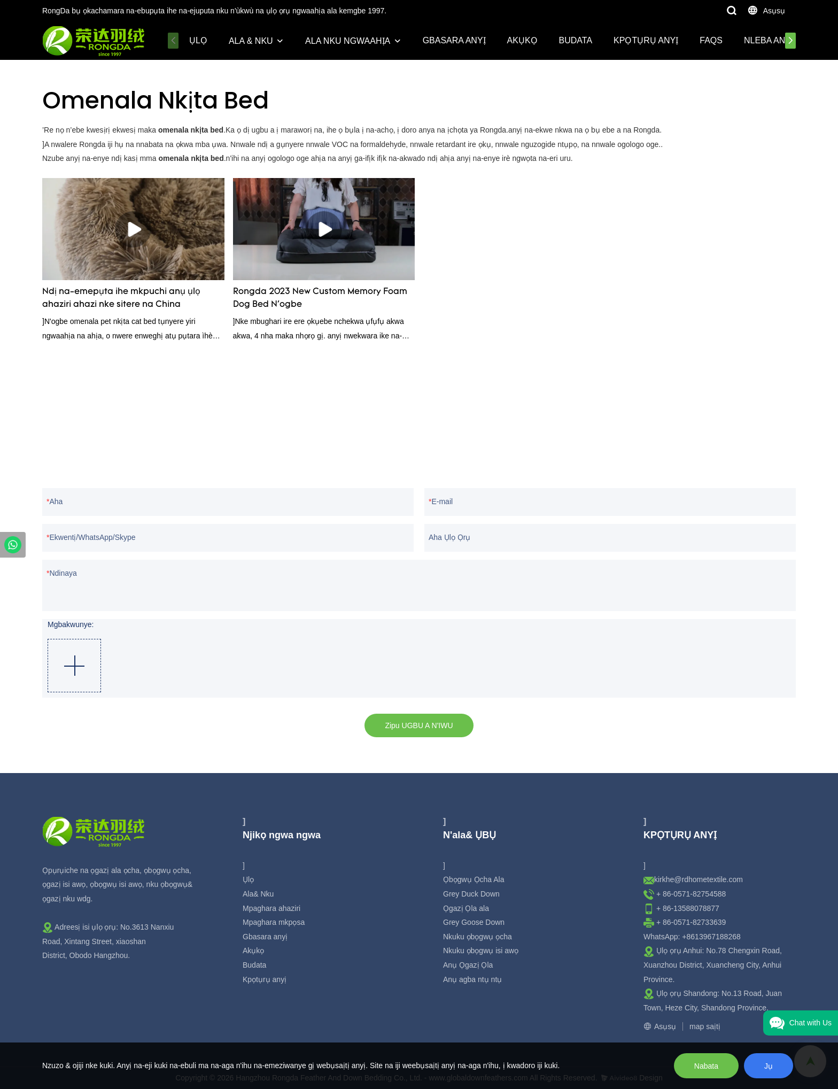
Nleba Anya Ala (778, 40)
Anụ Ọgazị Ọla (468, 965)
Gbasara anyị (454, 40)
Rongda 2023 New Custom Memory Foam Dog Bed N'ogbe (320, 298)
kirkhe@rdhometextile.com (698, 879)
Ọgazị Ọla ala (466, 908)
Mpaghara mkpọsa (274, 922)
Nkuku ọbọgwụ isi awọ (480, 950)
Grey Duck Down (471, 894)
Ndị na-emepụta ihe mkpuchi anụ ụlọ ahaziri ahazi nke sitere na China (121, 298)
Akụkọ (522, 40)
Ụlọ (198, 40)
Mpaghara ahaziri (271, 908)
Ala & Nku (251, 40)
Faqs (711, 40)
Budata (576, 40)
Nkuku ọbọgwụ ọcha (477, 936)
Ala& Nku (258, 894)
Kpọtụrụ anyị (646, 40)
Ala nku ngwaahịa (347, 40)
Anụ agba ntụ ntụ (472, 979)
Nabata (706, 1066)
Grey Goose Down (474, 922)
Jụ (768, 1066)
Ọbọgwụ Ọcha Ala (474, 879)
